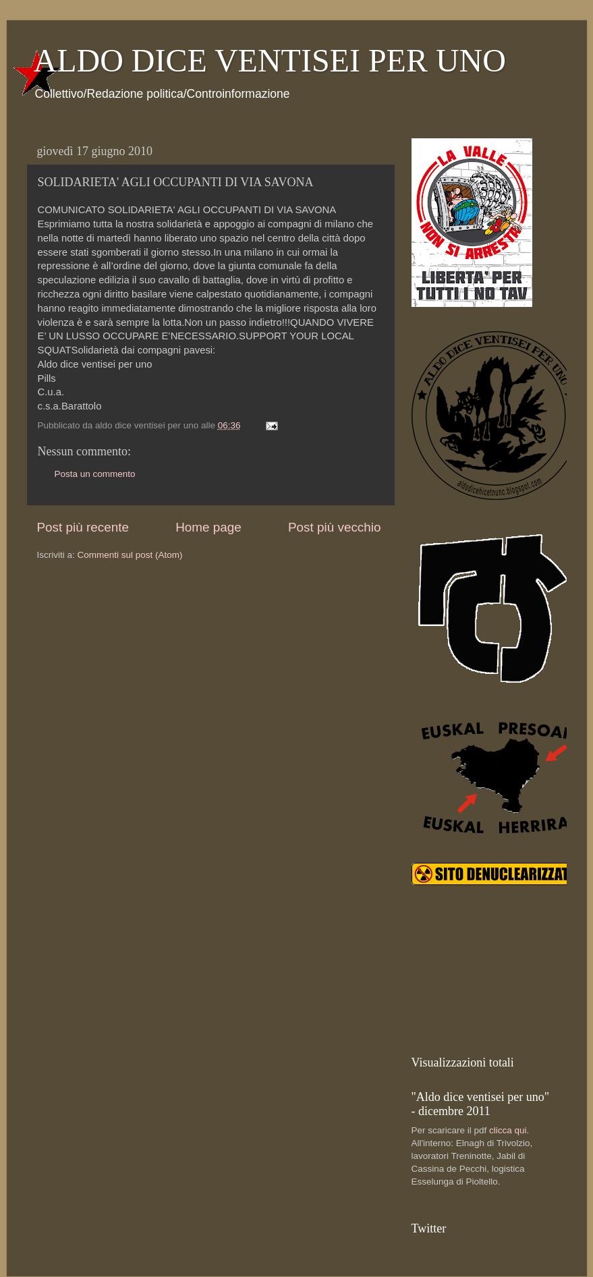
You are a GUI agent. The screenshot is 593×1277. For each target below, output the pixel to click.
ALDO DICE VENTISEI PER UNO (270, 60)
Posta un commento (95, 474)
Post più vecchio (334, 527)
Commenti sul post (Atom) (130, 555)
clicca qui (508, 1130)
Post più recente (83, 527)
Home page (208, 527)
